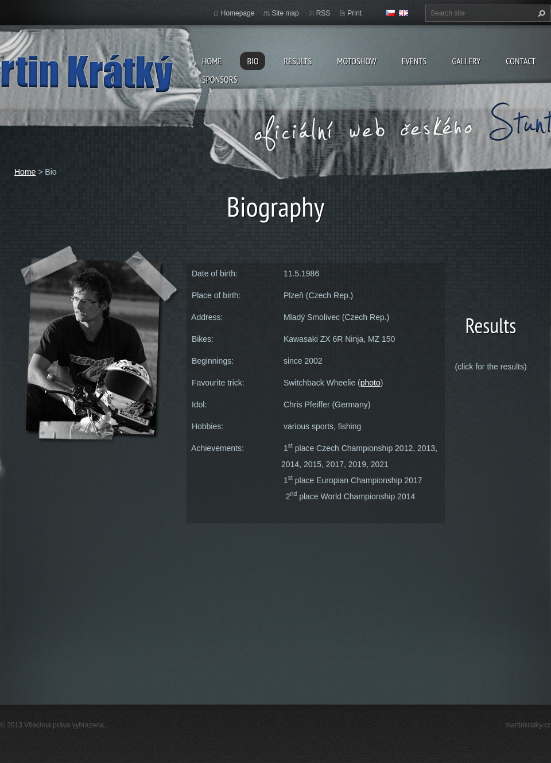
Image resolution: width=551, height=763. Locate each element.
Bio (252, 61)
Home (212, 61)
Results (298, 61)
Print (354, 13)
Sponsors (219, 79)
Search (540, 13)
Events (414, 61)
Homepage (238, 13)
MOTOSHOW (356, 61)
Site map (284, 13)
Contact (521, 61)
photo (370, 382)
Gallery (466, 61)
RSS (323, 13)
